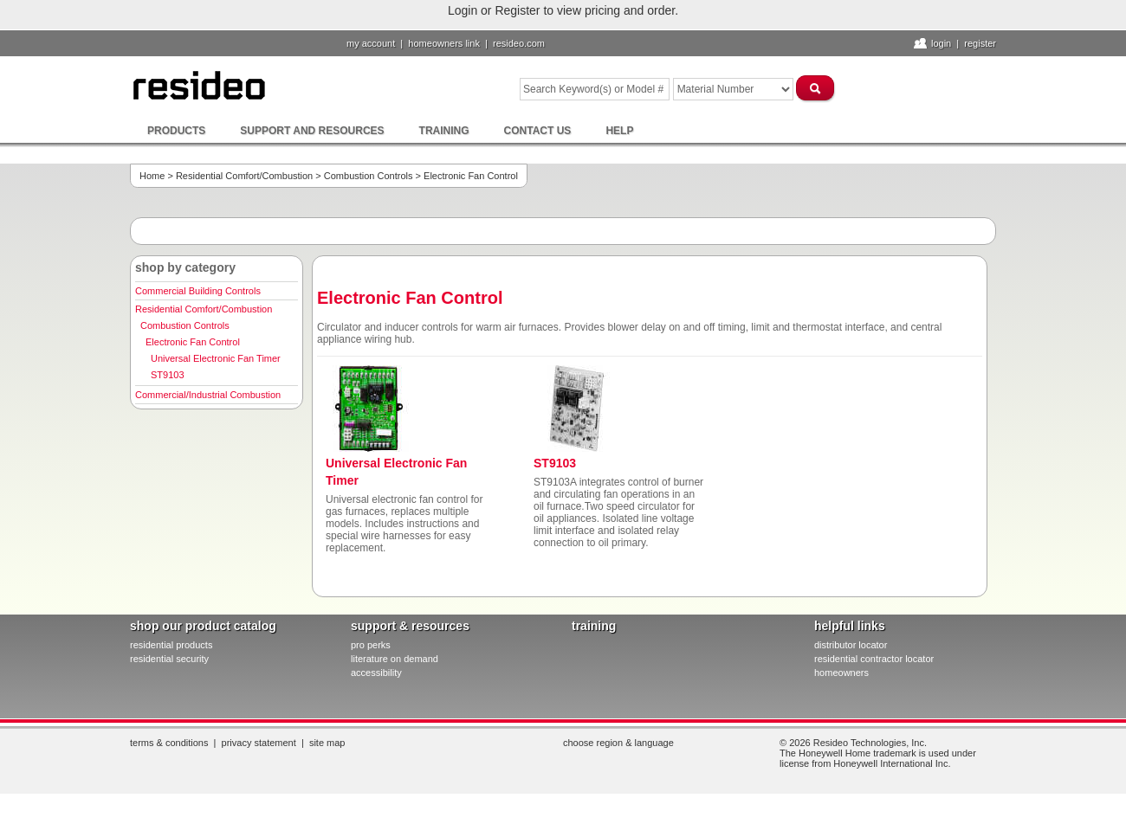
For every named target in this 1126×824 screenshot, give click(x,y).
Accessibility (376, 672)
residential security (169, 658)
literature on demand (394, 658)
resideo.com (519, 43)
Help (619, 131)
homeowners (841, 672)
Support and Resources (312, 131)
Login (941, 43)
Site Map (327, 742)
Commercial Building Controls (198, 291)
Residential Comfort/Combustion (244, 176)
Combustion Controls (368, 176)
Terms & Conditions (169, 742)
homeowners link (444, 43)
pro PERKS (371, 645)
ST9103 (167, 375)
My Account (370, 43)
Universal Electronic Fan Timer (216, 358)
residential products (171, 645)
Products (176, 131)
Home (152, 176)
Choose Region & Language (618, 742)
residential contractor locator (874, 658)
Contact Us (538, 131)
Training (444, 131)
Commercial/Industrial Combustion (208, 394)
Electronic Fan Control (193, 342)
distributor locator (850, 645)
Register (980, 43)
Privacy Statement (259, 742)
